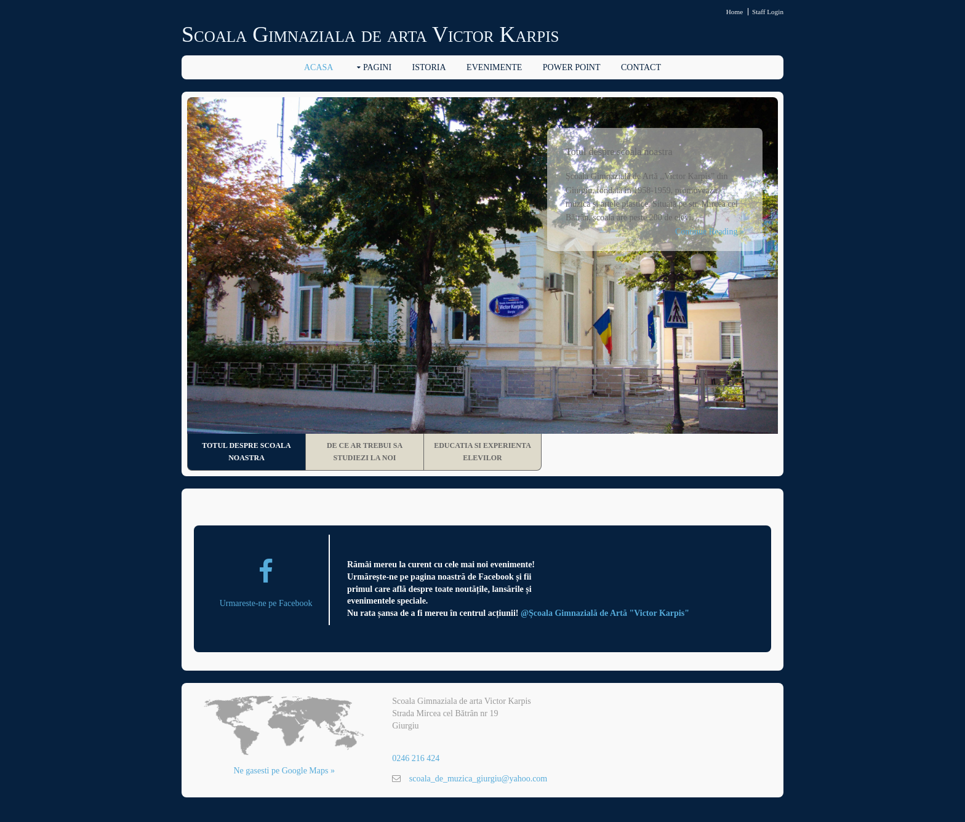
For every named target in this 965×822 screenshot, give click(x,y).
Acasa (318, 67)
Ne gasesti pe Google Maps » (284, 770)
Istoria (429, 67)
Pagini (377, 67)
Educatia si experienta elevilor (482, 451)
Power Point (572, 67)
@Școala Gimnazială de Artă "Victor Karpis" (605, 613)
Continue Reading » (709, 231)
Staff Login (767, 11)
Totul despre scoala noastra (246, 451)
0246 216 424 (415, 758)
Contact (641, 67)
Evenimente (494, 67)
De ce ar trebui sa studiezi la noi (364, 451)
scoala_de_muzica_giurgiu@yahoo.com (478, 778)
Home (734, 11)
